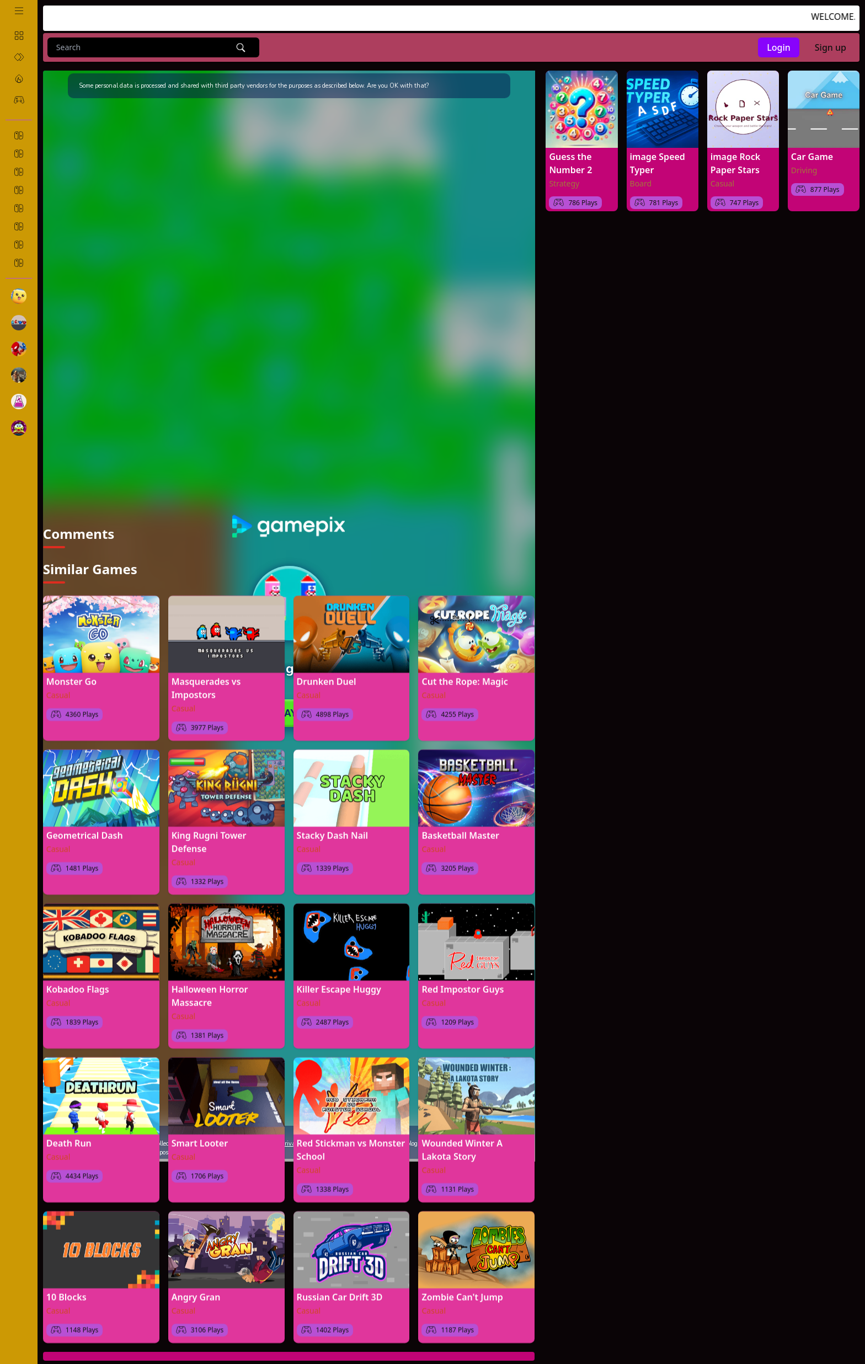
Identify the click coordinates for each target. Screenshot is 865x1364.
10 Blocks (66, 1292)
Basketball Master (460, 831)
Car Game (812, 157)
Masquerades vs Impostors (206, 683)
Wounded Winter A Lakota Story (461, 1145)
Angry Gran (196, 1292)
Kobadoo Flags (77, 984)
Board (641, 183)
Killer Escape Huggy (339, 984)
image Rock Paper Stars (735, 163)
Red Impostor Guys (462, 984)
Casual (58, 690)
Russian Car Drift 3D (340, 1292)
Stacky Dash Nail (332, 831)
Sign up (830, 47)
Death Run (69, 1138)
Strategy (564, 183)
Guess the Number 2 (570, 163)
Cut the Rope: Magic (464, 677)
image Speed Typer (657, 163)
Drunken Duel (326, 677)
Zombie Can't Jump (462, 1292)
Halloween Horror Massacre (210, 991)
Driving (804, 170)
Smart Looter (200, 1138)
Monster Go (71, 677)
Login (779, 47)
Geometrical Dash (84, 831)
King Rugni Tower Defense (209, 837)
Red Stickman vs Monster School (351, 1145)
